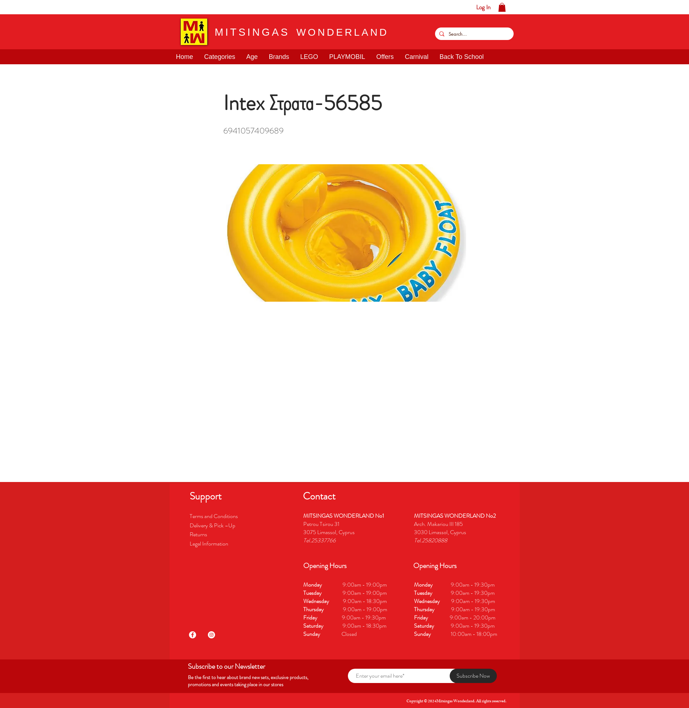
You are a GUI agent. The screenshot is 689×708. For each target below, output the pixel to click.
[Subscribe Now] (473, 676)
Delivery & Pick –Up (213, 525)
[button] (27, 7)
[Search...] (474, 33)
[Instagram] (211, 634)
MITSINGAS (252, 32)
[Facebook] (192, 634)
